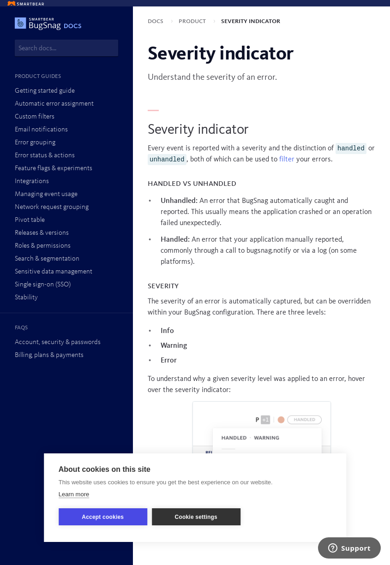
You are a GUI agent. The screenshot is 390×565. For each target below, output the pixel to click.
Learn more (74, 494)
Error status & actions (45, 155)
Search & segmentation (47, 259)
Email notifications (41, 129)
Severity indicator (250, 21)
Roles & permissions (43, 246)
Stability (26, 297)
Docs (156, 21)
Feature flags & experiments (53, 168)
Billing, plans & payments (49, 355)
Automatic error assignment (54, 104)
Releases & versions (42, 233)
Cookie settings (196, 517)
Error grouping (35, 142)
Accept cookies (103, 517)
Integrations (32, 181)
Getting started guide (45, 91)
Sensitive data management (53, 271)
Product (193, 21)
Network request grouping (52, 207)
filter (286, 159)
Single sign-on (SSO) (43, 284)
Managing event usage (46, 194)
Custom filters (34, 116)
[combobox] (66, 48)
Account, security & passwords (58, 342)
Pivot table (30, 220)
